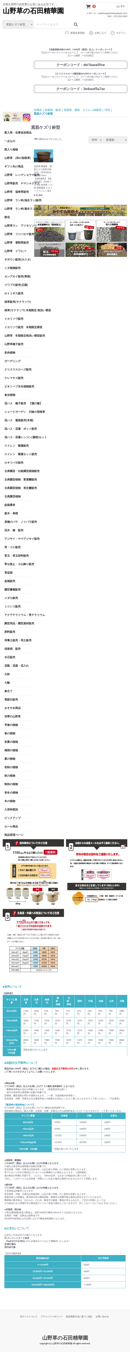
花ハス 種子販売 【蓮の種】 (17, 403)
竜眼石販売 (11, 699)
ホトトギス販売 (13, 293)
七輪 (7, 682)
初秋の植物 (11, 767)
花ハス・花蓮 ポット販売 (17, 428)
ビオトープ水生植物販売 (17, 386)
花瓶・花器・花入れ (16, 665)
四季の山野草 (12, 716)
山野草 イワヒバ (15, 250)
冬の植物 (9, 801)
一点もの (9, 140)
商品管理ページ (13, 834)
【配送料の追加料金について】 (19, 1104)
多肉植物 (9, 352)
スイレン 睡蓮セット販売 (17, 454)
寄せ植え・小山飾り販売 (17, 564)
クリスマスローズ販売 (17, 369)
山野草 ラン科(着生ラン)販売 (17, 208)
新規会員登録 (74, 33)
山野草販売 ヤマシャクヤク (17, 183)
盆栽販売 (9, 580)
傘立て (8, 691)
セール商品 (11, 826)
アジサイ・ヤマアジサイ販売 (17, 538)
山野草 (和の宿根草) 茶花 (17, 157)
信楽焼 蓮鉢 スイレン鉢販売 (83, 109)
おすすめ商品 (12, 707)
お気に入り (97, 33)
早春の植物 (11, 724)
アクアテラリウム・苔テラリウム (17, 614)
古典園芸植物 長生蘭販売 (17, 487)
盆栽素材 (9, 504)
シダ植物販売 (12, 267)
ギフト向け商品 (13, 166)
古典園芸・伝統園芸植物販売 (17, 470)
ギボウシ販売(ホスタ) (17, 259)
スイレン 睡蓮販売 (16, 445)
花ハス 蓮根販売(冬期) (17, 420)
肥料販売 (9, 631)
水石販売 (9, 657)
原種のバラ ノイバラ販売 (17, 521)
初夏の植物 (11, 741)
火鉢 (7, 674)
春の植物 (9, 733)
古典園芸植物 (12, 496)
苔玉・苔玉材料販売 (16, 555)
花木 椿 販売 (13, 530)
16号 (107, 109)
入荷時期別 (11, 809)
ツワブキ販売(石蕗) (16, 284)
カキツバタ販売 (13, 462)
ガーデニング (13, 360)
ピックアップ (12, 817)
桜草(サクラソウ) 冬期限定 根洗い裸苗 (17, 310)
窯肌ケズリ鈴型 (43, 113)
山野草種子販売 (13, 344)
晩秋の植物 (11, 784)
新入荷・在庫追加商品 (17, 132)
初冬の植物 (11, 792)
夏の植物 (9, 758)
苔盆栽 (8, 572)
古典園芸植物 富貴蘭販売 (17, 479)
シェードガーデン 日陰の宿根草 (17, 411)
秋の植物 (9, 775)
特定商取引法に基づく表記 (79, 1316)
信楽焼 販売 (12, 648)
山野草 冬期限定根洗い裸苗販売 (17, 335)
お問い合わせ (102, 1316)
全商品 (38, 109)
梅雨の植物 (11, 750)
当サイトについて (28, 1316)
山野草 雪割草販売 (16, 242)
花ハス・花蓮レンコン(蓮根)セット (17, 437)
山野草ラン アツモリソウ (17, 225)
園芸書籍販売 (12, 589)
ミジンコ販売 (12, 606)
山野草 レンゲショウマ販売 (17, 174)
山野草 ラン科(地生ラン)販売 (17, 200)
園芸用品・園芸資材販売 (17, 623)
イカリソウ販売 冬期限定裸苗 (17, 327)
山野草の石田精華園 (33, 11)
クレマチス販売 (13, 377)
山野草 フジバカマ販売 (17, 234)
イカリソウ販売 (13, 318)
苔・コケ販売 (12, 547)
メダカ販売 (11, 597)
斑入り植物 (11, 149)
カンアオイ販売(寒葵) (17, 276)
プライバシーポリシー (52, 1316)
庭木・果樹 (11, 513)
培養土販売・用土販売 (17, 640)
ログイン (118, 33)
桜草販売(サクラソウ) (17, 301)
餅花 (7, 217)
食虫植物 (9, 394)
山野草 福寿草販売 (16, 191)
